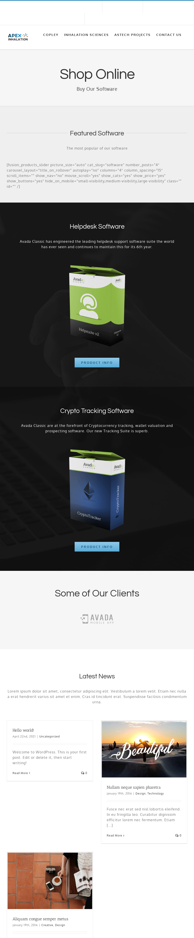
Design (141, 793)
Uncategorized (49, 736)
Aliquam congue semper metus (40, 918)
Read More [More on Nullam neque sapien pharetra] (114, 835)
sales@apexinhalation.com (27, 19)
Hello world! (23, 730)
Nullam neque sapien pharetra (134, 787)
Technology (155, 793)
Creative (47, 925)
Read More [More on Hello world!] (20, 773)
